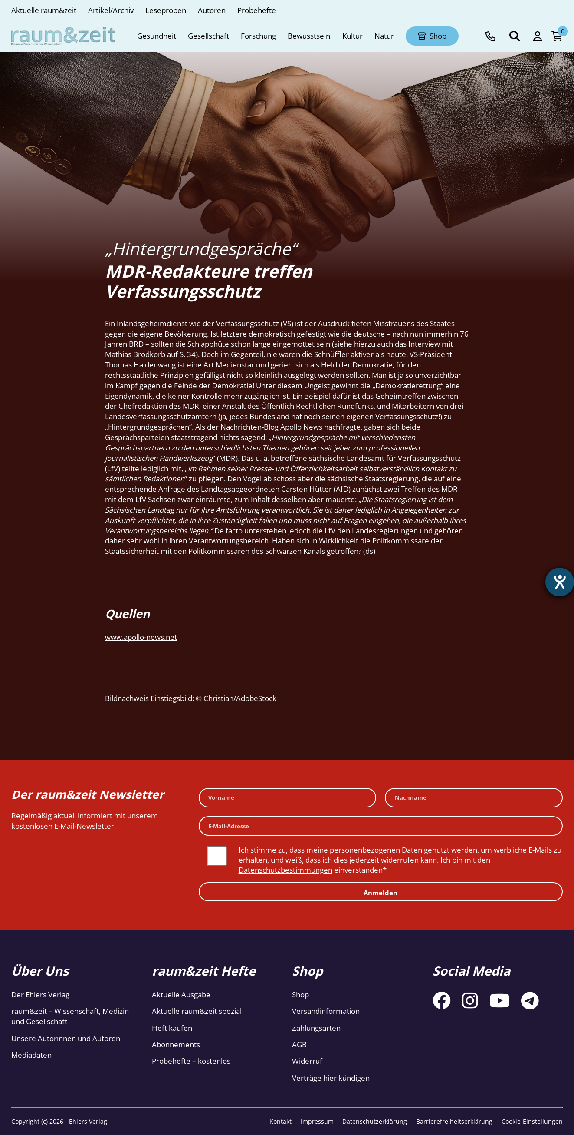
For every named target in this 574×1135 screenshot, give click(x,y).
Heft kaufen (172, 1028)
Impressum (317, 1121)
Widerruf (307, 1061)
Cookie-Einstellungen (532, 1121)
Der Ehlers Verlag (40, 994)
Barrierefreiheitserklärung (454, 1121)
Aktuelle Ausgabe (181, 994)
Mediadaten (31, 1055)
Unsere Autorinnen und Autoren (65, 1038)
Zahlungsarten (316, 1028)
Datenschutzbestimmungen (285, 870)
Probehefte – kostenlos (191, 1061)
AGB (299, 1044)
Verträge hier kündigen (331, 1078)
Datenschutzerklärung (374, 1121)
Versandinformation (326, 1011)
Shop (300, 994)
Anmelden (380, 892)
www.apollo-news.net (141, 637)
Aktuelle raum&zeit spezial (197, 1011)
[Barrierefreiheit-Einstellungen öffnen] (559, 582)
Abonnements (176, 1044)
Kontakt (280, 1121)
